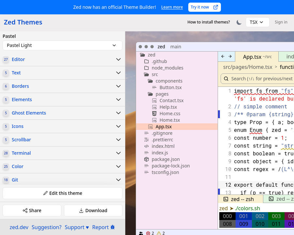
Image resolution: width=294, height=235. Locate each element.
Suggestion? (46, 227)
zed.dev (19, 227)
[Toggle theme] (239, 22)
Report (104, 227)
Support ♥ (77, 227)
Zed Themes (23, 22)
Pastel (9, 36)
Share (32, 210)
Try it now (204, 7)
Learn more (172, 7)
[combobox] (258, 22)
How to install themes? (209, 22)
